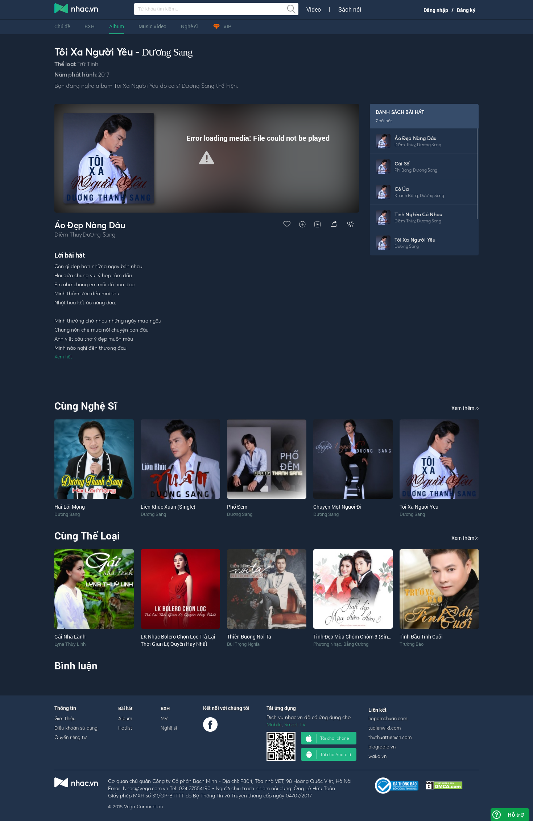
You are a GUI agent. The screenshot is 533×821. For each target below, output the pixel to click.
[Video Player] (206, 158)
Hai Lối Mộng (69, 506)
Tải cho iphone (327, 738)
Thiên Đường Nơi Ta (249, 636)
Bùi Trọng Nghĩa (243, 644)
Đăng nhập (435, 10)
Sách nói (349, 9)
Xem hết (63, 357)
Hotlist (125, 728)
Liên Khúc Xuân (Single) (168, 506)
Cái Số (401, 163)
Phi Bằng (403, 170)
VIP (221, 26)
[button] (207, 158)
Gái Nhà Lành (70, 636)
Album (116, 26)
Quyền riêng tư (70, 737)
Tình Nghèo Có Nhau (418, 214)
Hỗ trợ (516, 815)
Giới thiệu (64, 718)
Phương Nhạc (327, 644)
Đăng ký (466, 10)
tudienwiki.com (384, 728)
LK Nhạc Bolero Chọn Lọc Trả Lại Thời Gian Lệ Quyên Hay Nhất (178, 640)
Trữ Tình (87, 63)
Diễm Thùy (404, 144)
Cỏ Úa (401, 189)
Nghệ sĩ (189, 26)
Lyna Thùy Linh (70, 644)
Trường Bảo (411, 644)
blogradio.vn (382, 747)
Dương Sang (167, 52)
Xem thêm (465, 408)
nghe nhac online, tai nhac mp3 (76, 9)
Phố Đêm (237, 506)
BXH (89, 26)
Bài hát (125, 708)
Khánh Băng (406, 195)
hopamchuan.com (387, 718)
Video (313, 9)
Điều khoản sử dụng (76, 728)
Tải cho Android (328, 754)
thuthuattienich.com (390, 737)
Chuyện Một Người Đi (337, 506)
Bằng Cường (355, 644)
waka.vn (377, 756)
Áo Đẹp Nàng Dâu (415, 138)
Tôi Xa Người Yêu (414, 240)
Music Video (152, 26)
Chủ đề (62, 26)
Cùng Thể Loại (87, 535)
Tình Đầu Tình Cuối (421, 636)
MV (164, 718)
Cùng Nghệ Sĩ (85, 405)
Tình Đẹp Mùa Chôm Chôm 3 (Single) (355, 636)
